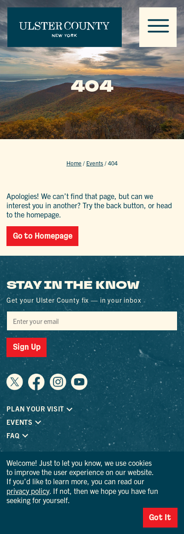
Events (94, 163)
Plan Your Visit (35, 409)
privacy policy (27, 490)
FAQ (12, 436)
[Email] (91, 321)
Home (74, 163)
